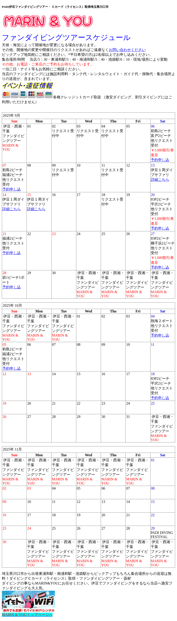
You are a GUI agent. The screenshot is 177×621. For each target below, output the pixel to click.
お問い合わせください (127, 50)
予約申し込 (160, 160)
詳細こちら (160, 179)
